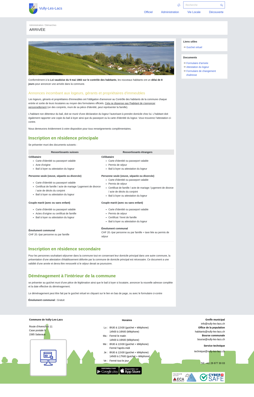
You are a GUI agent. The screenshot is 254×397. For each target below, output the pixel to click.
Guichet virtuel (194, 47)
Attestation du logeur (197, 67)
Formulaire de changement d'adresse (201, 73)
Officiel (148, 12)
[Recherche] (201, 4)
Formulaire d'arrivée (197, 63)
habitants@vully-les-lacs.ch (210, 331)
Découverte (216, 12)
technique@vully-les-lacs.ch (209, 351)
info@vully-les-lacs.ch (213, 323)
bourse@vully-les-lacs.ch (211, 339)
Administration (170, 12)
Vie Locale (194, 12)
